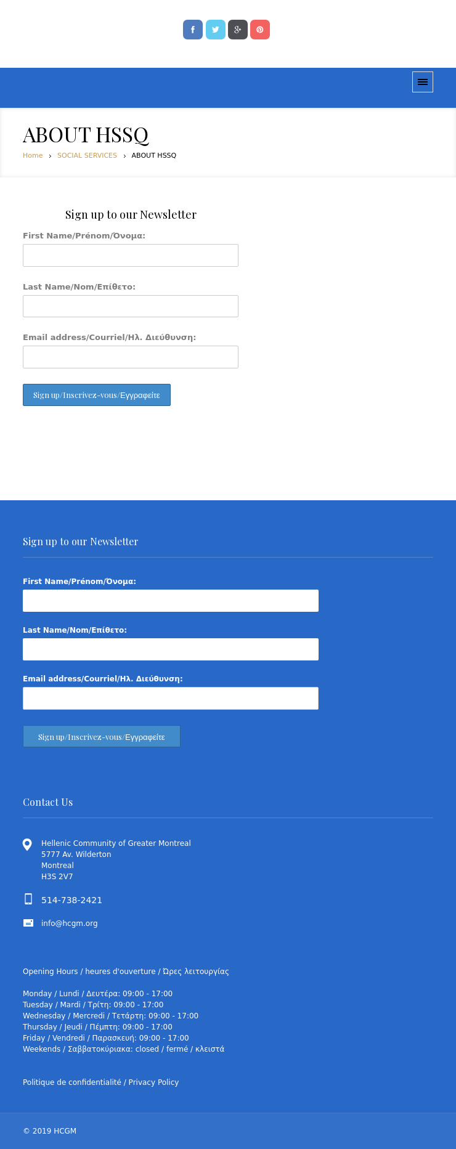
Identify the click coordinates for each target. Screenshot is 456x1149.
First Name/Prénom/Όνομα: (84, 235)
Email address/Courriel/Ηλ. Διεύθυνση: (109, 337)
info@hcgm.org (69, 923)
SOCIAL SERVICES (87, 156)
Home (33, 156)
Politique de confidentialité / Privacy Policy (101, 1082)
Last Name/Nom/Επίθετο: (79, 286)
